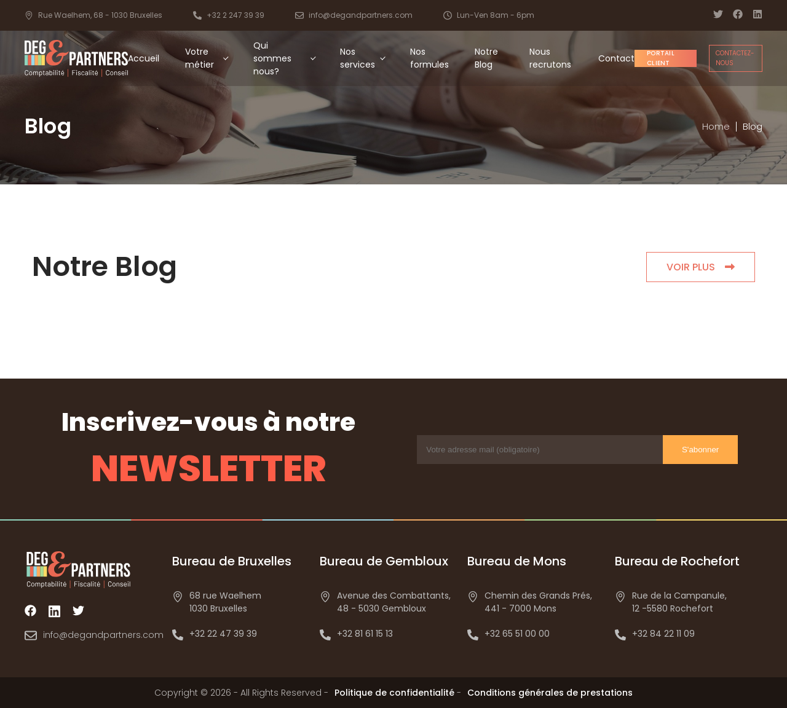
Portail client (660, 58)
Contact (616, 58)
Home (716, 126)
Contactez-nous (735, 58)
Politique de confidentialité (394, 692)
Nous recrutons (550, 58)
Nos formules (429, 58)
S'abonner (700, 449)
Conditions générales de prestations (550, 692)
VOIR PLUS (700, 267)
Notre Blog (486, 58)
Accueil (143, 58)
